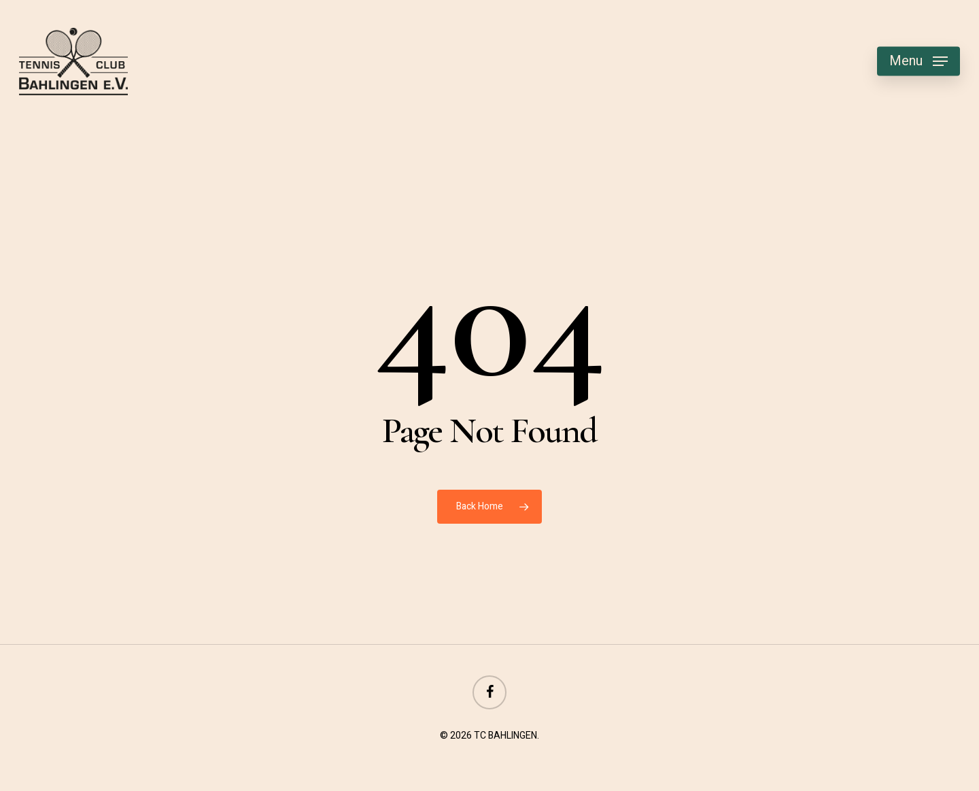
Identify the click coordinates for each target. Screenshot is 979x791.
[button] (918, 61)
